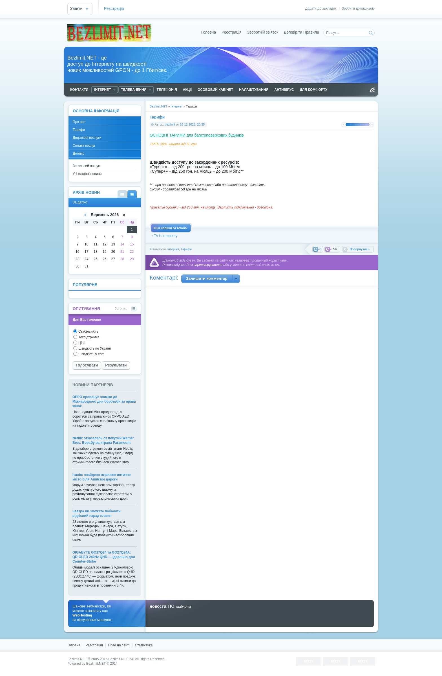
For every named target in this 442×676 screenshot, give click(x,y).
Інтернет (173, 249)
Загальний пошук (86, 166)
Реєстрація (114, 8)
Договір (78, 153)
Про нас (79, 122)
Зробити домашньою (358, 8)
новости (158, 606)
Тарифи (186, 249)
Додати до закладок (321, 8)
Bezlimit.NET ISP (121, 659)
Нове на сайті (119, 645)
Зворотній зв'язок (262, 32)
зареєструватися (208, 265)
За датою (132, 194)
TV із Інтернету (165, 236)
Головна (208, 32)
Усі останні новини (87, 174)
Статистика (144, 645)
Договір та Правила (301, 32)
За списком (122, 194)
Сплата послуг (84, 146)
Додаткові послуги (87, 138)
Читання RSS (372, 90)
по (171, 606)
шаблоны (183, 607)
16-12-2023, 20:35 (192, 124)
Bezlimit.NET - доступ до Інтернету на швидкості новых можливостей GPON (109, 32)
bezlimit (170, 124)
